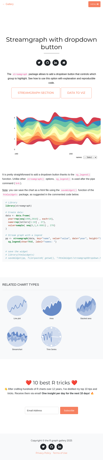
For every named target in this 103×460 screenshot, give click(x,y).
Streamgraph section (36, 93)
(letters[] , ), (25, 222)
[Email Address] (42, 410)
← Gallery (8, 4)
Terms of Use (60, 453)
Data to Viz (76, 93)
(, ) (31, 242)
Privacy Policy (43, 453)
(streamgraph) (18, 206)
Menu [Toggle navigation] (94, 4)
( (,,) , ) (30, 225)
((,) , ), (29, 219)
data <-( (17, 215)
